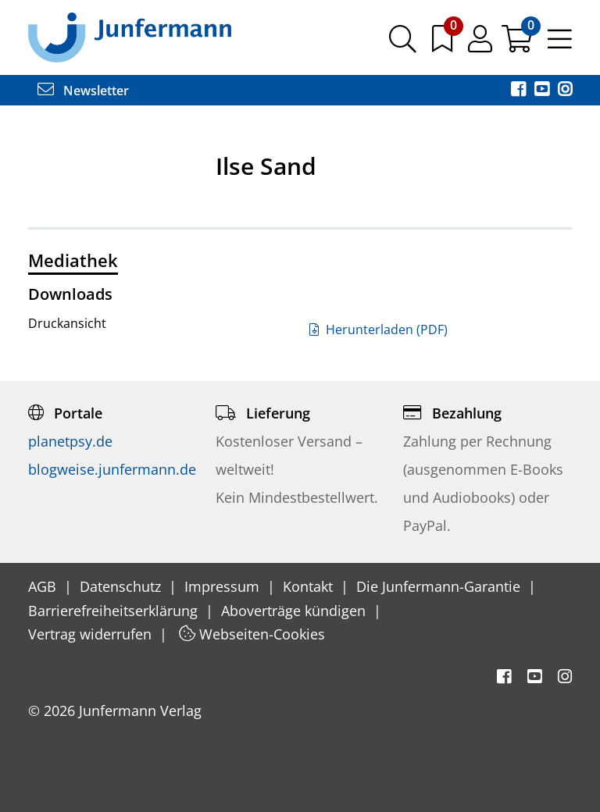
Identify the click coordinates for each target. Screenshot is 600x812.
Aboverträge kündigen (295, 610)
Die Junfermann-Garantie (440, 586)
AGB (44, 586)
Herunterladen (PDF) (378, 329)
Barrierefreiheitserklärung (115, 610)
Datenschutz (122, 586)
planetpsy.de (70, 441)
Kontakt (310, 586)
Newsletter (83, 90)
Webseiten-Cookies (252, 634)
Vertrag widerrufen (91, 634)
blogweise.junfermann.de (112, 469)
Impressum (223, 586)
